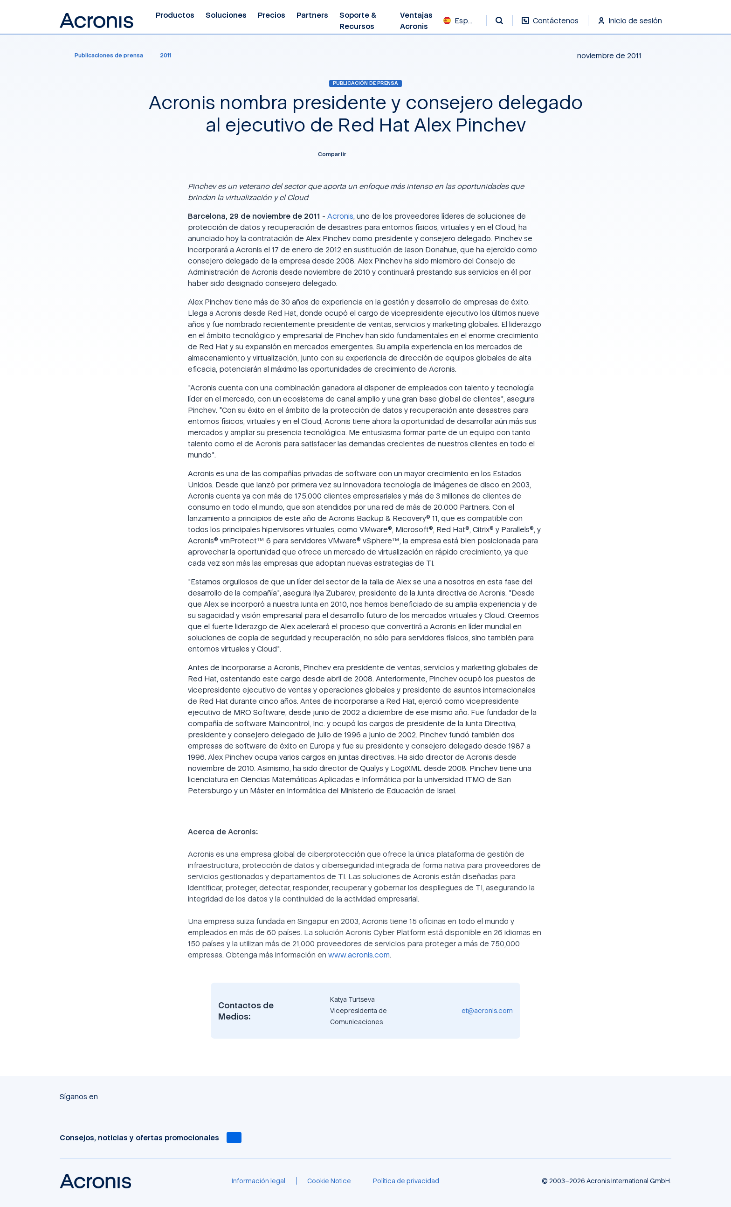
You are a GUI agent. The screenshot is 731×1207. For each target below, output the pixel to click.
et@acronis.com (487, 1010)
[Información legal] (258, 1180)
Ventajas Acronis (416, 21)
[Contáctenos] (550, 25)
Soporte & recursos (357, 21)
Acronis (340, 216)
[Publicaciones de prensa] (103, 55)
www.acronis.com (359, 955)
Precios (271, 15)
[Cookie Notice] (329, 1180)
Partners (312, 15)
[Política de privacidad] (406, 1180)
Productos (175, 15)
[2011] (165, 55)
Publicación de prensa (365, 83)
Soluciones (226, 15)
